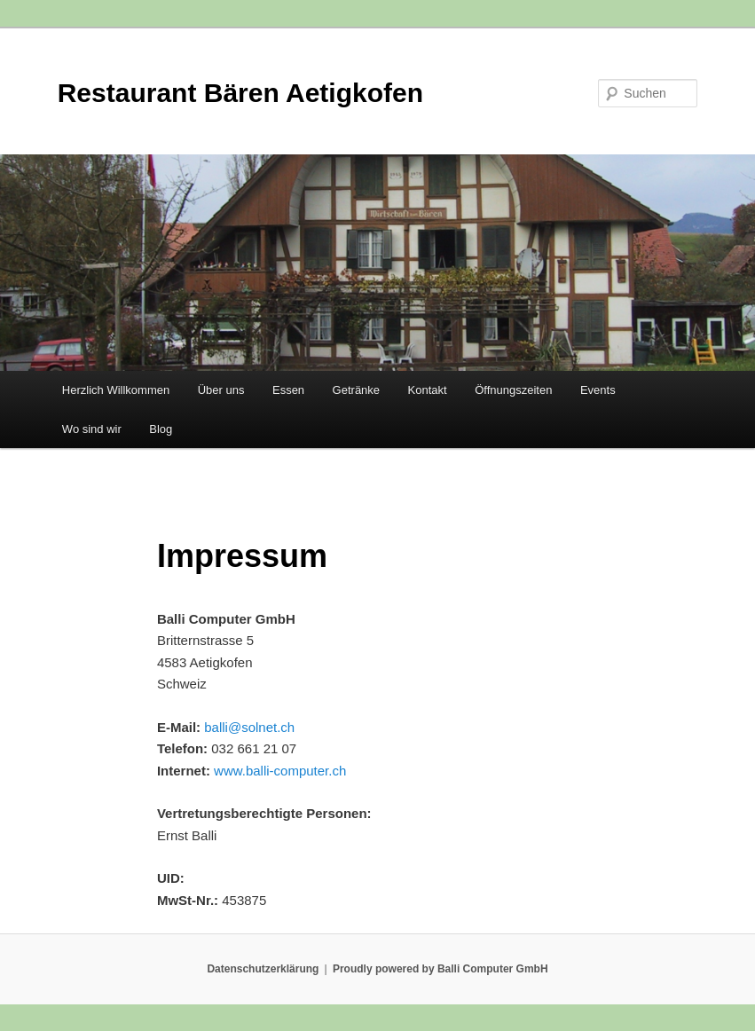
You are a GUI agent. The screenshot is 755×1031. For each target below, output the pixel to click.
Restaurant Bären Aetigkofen (240, 92)
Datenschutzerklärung (263, 969)
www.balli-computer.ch (280, 770)
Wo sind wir (92, 429)
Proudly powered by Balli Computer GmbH (440, 969)
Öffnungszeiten (513, 390)
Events (598, 390)
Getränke (356, 390)
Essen (288, 390)
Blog (160, 429)
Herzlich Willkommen (115, 390)
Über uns (221, 390)
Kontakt (427, 390)
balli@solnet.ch (249, 727)
